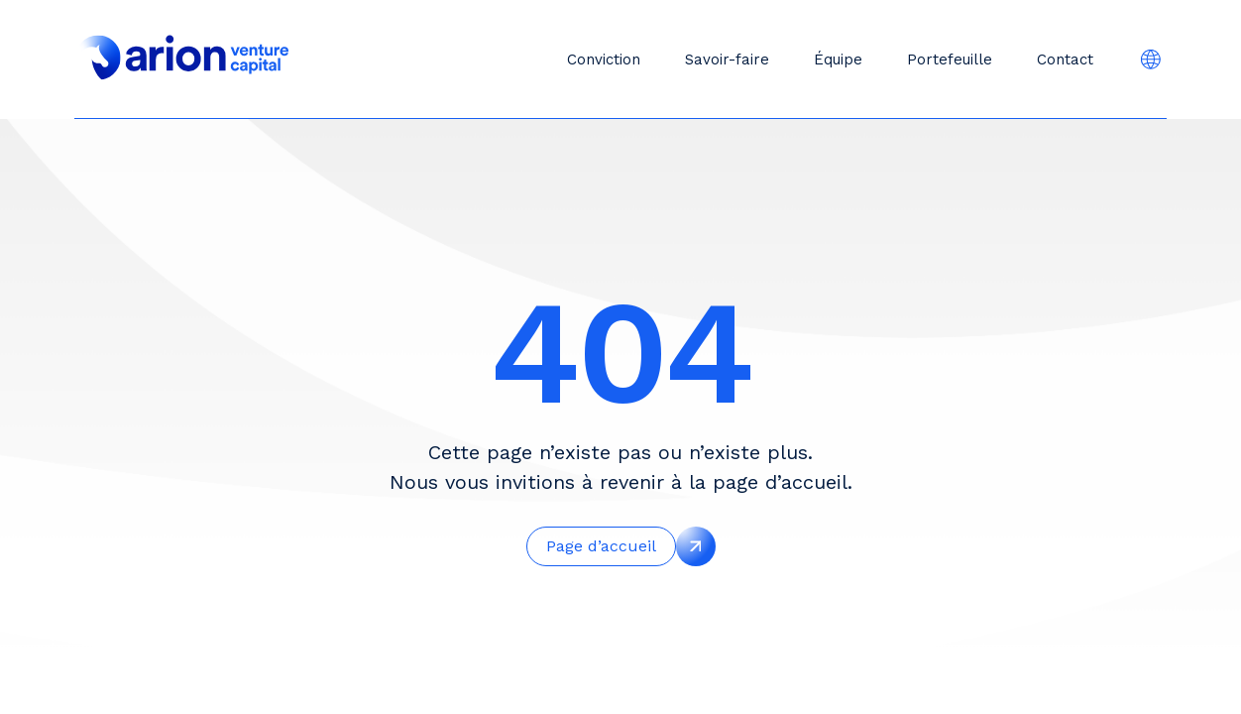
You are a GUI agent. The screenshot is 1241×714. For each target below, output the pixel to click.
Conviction (603, 59)
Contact (1065, 59)
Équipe (838, 59)
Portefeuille (949, 59)
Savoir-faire (727, 59)
